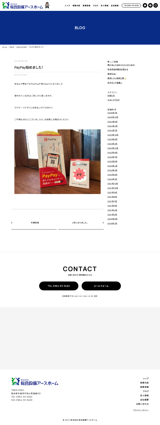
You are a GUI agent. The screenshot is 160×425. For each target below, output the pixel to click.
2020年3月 (113, 219)
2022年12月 (113, 148)
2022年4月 (113, 166)
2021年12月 (113, 183)
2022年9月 (113, 152)
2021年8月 (112, 197)
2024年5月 (113, 121)
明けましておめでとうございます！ (121, 65)
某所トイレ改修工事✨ (117, 78)
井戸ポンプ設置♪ (115, 83)
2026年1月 (112, 113)
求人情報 (104, 5)
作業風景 (35, 222)
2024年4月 (113, 126)
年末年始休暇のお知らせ (118, 69)
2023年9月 (113, 139)
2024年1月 (112, 130)
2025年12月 (113, 117)
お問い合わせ (142, 404)
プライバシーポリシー (141, 410)
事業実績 (86, 5)
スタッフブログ (21, 47)
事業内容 (76, 5)
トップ (67, 5)
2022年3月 (112, 170)
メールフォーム (101, 285)
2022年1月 (112, 179)
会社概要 (115, 5)
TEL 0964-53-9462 (131, 5)
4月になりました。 (80, 222)
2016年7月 (112, 223)
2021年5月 (112, 205)
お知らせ (111, 95)
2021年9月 (112, 192)
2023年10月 (113, 135)
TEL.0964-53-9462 (59, 285)
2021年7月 (112, 201)
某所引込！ (112, 74)
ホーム (4, 47)
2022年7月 (112, 157)
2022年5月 (112, 161)
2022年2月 (112, 175)
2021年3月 (112, 214)
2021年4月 (112, 210)
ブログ (95, 5)
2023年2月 (112, 144)
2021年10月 (113, 188)
